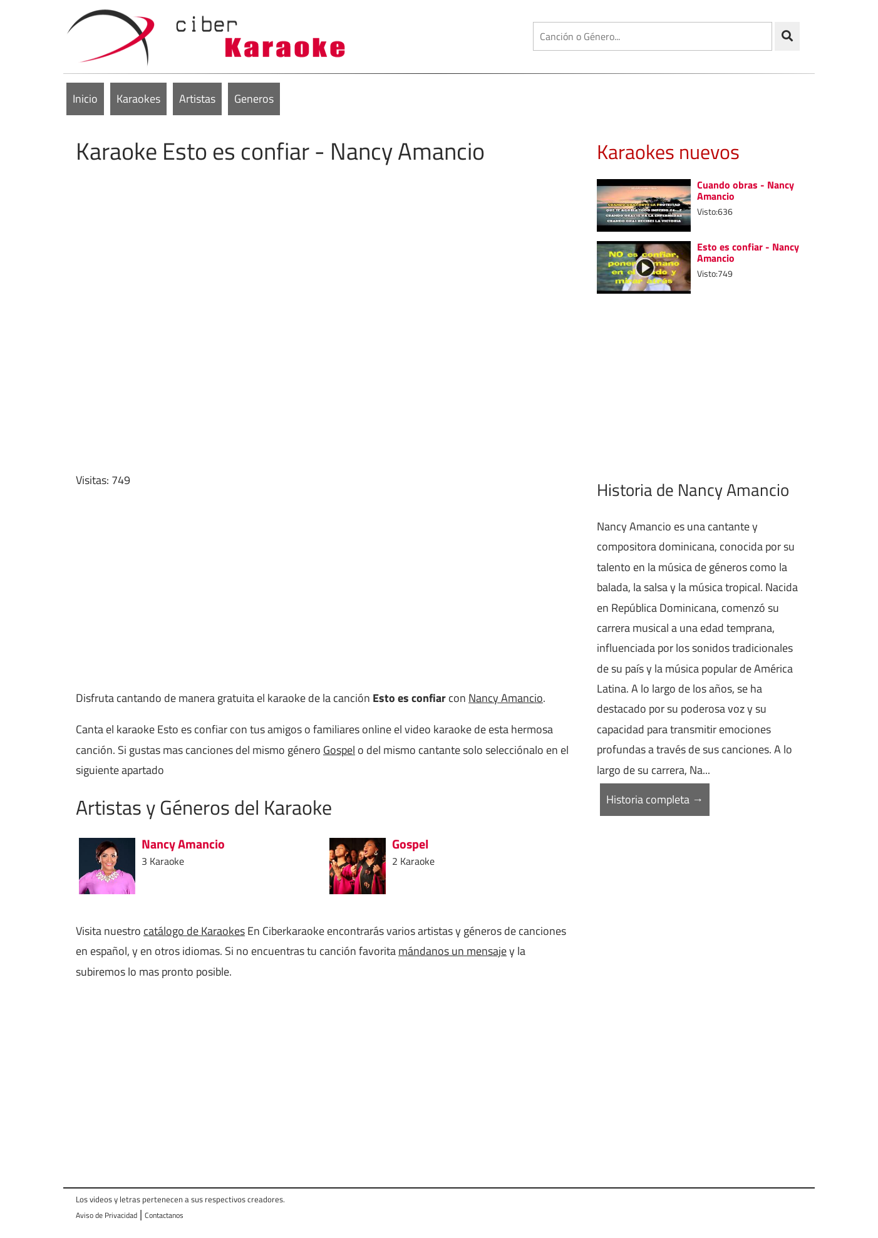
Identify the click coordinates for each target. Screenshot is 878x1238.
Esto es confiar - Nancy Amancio (748, 252)
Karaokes (138, 98)
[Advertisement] (326, 589)
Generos (254, 98)
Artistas (197, 98)
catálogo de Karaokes (194, 930)
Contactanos (164, 1215)
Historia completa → (654, 799)
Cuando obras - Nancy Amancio (745, 190)
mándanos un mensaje (452, 950)
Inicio (85, 98)
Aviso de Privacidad (106, 1215)
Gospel (339, 749)
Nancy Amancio (505, 697)
